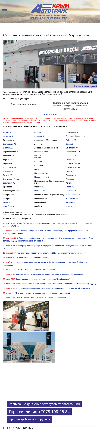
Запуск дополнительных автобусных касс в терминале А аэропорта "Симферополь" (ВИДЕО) (55, 284)
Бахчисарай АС (9, 144)
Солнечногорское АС (74, 163)
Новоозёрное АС (41, 177)
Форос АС (70, 187)
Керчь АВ (7, 202)
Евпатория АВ (9, 183)
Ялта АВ (69, 206)
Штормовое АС (72, 198)
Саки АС (69, 144)
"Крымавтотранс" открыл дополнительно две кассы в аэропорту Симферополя (49, 274)
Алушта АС (8, 136)
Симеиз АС (70, 159)
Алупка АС (7, 132)
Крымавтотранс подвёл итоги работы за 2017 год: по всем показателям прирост (51, 253)
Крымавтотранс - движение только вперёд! (36, 270)
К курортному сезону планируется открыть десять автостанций (43, 293)
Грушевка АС (8, 171)
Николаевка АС (41, 173)
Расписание (50, 114)
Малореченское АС (42, 152)
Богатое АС (8, 148)
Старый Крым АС (73, 167)
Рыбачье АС (71, 140)
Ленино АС (39, 136)
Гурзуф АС (7, 175)
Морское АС (39, 161)
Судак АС (70, 171)
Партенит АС (39, 191)
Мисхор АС (39, 158)
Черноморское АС (73, 195)
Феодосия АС (71, 191)
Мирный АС (39, 156)
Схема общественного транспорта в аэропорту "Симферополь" (42, 279)
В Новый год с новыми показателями (33, 258)
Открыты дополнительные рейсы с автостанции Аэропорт (41, 298)
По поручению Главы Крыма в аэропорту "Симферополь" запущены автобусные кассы (52, 288)
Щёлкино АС (71, 202)
